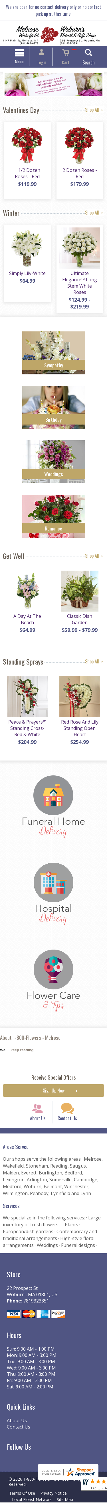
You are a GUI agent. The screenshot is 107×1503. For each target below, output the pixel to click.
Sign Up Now (53, 1086)
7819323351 (35, 1301)
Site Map (67, 1500)
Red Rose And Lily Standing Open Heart (80, 725)
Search (83, 63)
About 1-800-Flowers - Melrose (30, 1033)
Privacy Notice (56, 1493)
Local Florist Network (33, 1500)
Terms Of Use (23, 1493)
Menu (24, 62)
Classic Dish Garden (80, 616)
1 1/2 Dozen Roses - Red (27, 175)
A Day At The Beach (27, 616)
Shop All (94, 110)
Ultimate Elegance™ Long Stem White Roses (80, 281)
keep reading (22, 1046)
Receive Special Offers (53, 1073)
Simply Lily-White (27, 275)
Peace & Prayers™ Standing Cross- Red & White (27, 725)
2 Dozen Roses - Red (80, 175)
